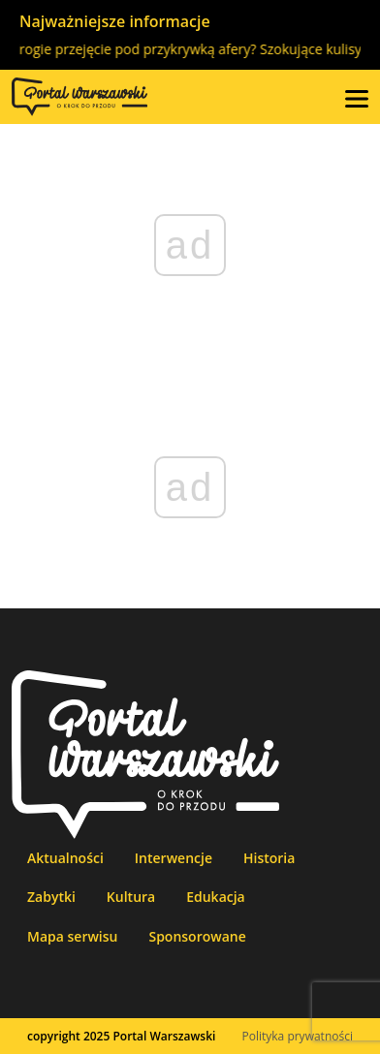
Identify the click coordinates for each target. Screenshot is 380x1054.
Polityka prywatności (297, 1036)
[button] (356, 96)
